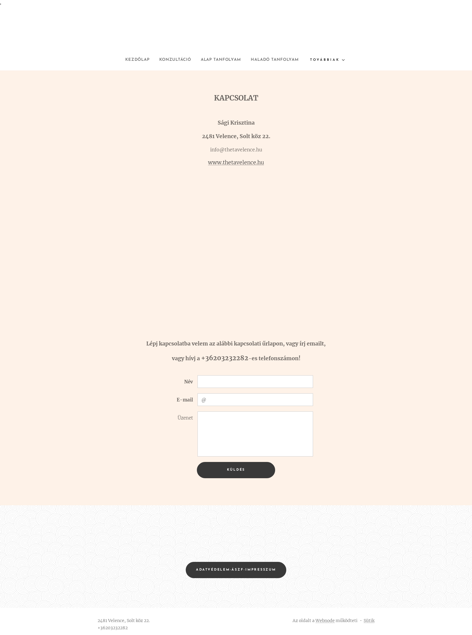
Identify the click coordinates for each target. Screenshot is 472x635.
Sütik (369, 620)
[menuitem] (129, 59)
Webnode (325, 620)
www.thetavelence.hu (236, 162)
